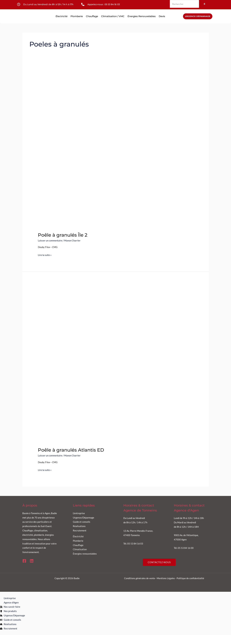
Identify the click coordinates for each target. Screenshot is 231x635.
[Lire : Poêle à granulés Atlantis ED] (115, 364)
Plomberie (77, 16)
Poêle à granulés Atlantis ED (71, 450)
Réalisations (79, 526)
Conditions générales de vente (139, 578)
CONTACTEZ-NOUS (159, 562)
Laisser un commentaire (50, 240)
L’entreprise (79, 513)
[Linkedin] (32, 561)
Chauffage (92, 16)
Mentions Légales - (167, 578)
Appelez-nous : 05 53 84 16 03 (103, 4)
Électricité (61, 16)
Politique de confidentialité (190, 578)
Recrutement (79, 530)
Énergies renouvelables (142, 16)
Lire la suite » (44, 254)
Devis (162, 16)
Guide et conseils (81, 521)
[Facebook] (24, 561)
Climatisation (80, 549)
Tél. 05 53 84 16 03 (133, 543)
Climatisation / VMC (112, 16)
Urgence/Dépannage (83, 517)
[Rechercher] (184, 4)
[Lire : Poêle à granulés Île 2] (115, 148)
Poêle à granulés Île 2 (62, 235)
